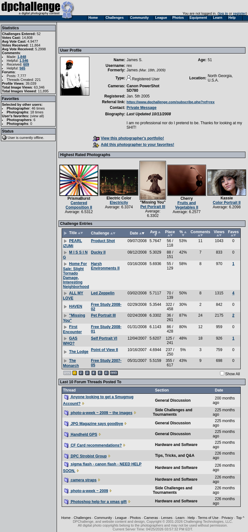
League (121, 518)
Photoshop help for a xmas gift (95, 502)
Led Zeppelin (102, 293)
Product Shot (103, 241)
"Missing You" (153, 202)
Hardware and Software (176, 444)
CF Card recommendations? (93, 445)
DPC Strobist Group (85, 456)
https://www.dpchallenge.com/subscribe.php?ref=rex (171, 102)
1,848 (21, 57)
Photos (135, 518)
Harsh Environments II (105, 266)
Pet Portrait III (152, 207)
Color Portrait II (226, 202)
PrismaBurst (78, 198)
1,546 (23, 60)
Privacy (227, 518)
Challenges (82, 518)
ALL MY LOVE (73, 295)
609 (26, 64)
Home (66, 518)
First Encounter (72, 329)
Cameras (151, 518)
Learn (180, 518)
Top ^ (240, 518)
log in (223, 13)
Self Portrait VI (104, 338)
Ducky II (98, 252)
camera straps (80, 480)
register (239, 13)
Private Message (141, 107)
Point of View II (104, 350)
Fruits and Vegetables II (186, 205)
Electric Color (119, 198)
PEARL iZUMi (72, 243)
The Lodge (78, 351)
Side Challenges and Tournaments (172, 412)
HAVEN (75, 306)
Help (191, 518)
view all (37, 116)
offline (38, 138)
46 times (38, 108)
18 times (37, 112)
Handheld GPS (80, 434)
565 (22, 68)
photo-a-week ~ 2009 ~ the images (98, 413)
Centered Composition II (78, 205)
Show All (232, 374)
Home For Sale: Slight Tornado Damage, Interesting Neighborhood (76, 275)
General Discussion (172, 400)
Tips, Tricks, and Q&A (174, 455)
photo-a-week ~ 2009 (86, 491)
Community (103, 518)
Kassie (227, 198)
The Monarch (71, 363)
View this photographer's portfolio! (128, 138)
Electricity (119, 202)
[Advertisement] (103, 34)
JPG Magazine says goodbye (93, 423)
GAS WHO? (70, 341)
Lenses (166, 518)
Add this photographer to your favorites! (133, 144)
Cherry (187, 198)
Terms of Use (208, 518)
